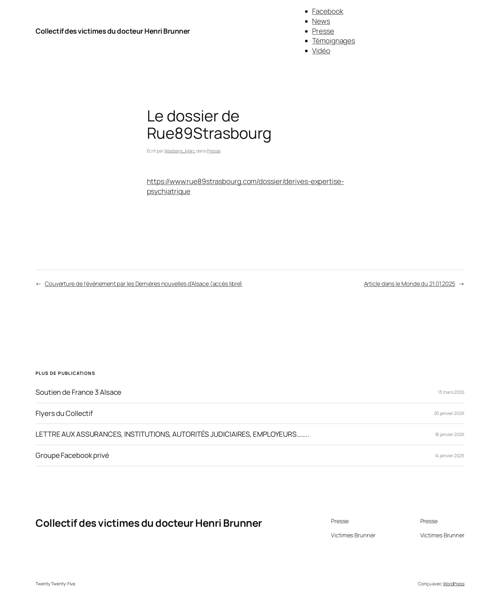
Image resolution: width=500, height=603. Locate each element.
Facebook (327, 11)
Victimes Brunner (353, 535)
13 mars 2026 (451, 392)
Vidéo (321, 50)
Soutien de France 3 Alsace (78, 392)
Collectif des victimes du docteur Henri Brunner (113, 31)
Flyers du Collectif (64, 413)
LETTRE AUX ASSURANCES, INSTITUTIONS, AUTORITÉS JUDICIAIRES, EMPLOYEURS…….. (173, 434)
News (321, 21)
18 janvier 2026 (450, 434)
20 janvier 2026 (449, 413)
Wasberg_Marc (179, 151)
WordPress (453, 584)
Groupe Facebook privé (72, 455)
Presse (323, 31)
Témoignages (333, 40)
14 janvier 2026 (450, 455)
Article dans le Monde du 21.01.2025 (410, 283)
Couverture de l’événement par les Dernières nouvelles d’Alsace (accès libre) (143, 283)
